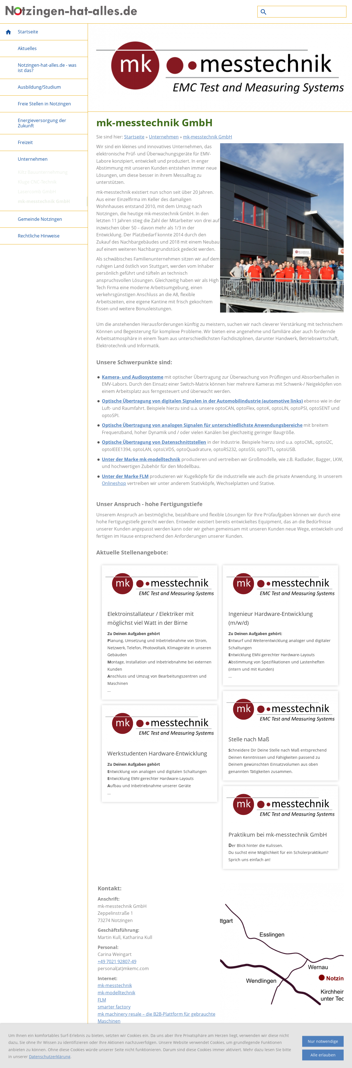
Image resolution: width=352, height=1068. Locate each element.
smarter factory (114, 1007)
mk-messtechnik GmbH (207, 137)
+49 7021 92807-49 (117, 961)
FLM (102, 1000)
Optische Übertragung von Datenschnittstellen (154, 442)
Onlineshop (114, 483)
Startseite (134, 137)
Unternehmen (164, 137)
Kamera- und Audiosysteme (132, 377)
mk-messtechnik (115, 985)
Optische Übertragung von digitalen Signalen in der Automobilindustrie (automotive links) (202, 401)
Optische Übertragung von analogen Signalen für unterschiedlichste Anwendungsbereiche (202, 425)
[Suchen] (301, 12)
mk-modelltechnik (116, 993)
